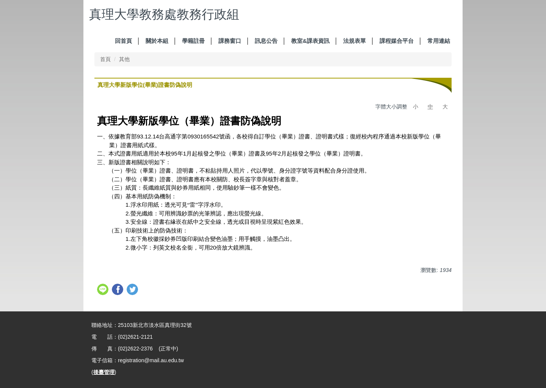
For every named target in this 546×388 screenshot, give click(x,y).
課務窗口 (229, 41)
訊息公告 (266, 41)
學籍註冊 (193, 41)
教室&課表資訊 (310, 41)
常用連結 (438, 41)
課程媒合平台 (397, 41)
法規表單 (354, 41)
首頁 (105, 59)
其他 (124, 59)
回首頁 (123, 41)
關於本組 (157, 41)
